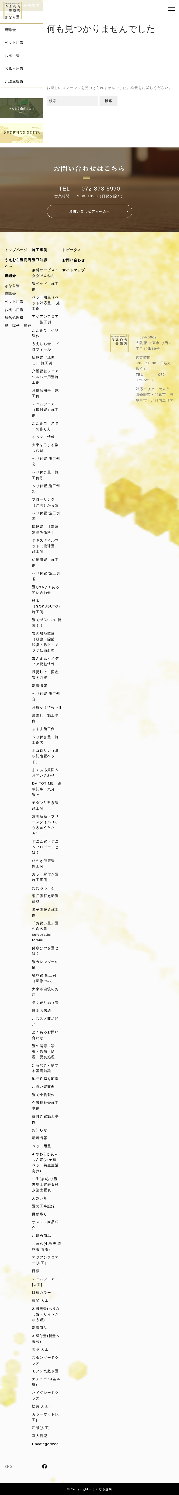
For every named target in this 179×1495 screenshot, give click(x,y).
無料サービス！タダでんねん (45, 272)
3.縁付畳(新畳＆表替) (46, 1338)
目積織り (39, 1214)
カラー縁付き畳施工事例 (45, 877)
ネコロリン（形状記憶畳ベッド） (45, 756)
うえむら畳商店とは (18, 262)
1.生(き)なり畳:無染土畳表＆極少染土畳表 (45, 1184)
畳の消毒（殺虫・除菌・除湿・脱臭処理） (45, 1051)
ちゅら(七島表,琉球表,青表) (46, 1246)
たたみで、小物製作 (45, 333)
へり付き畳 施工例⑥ (45, 475)
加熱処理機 (14, 318)
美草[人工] (41, 1349)
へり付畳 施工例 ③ (47, 696)
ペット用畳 (14, 42)
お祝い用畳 (14, 310)
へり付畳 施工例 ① (47, 488)
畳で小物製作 (43, 1095)
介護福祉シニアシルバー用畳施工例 (45, 376)
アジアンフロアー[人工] (45, 1260)
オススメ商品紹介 (45, 1224)
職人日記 (39, 1436)
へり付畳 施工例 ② (47, 461)
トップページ (16, 250)
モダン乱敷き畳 (45, 1371)
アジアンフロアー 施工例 (45, 319)
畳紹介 (10, 276)
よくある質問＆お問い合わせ (45, 772)
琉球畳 (10, 30)
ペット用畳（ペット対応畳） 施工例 (46, 303)
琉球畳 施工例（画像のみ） (44, 978)
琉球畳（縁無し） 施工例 (43, 360)
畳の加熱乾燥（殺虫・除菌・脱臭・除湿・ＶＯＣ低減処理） (45, 641)
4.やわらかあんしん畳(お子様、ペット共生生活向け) (46, 1162)
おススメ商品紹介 (45, 1021)
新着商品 (39, 1328)
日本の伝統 (41, 1011)
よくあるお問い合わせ (45, 1035)
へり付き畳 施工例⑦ (45, 739)
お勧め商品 (41, 1236)
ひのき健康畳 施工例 (45, 863)
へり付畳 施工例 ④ (47, 576)
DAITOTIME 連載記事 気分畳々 (46, 789)
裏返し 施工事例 (45, 718)
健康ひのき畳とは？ (45, 951)
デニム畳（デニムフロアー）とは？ (45, 847)
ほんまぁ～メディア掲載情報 (45, 661)
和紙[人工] (41, 1428)
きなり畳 (12, 286)
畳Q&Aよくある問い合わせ (45, 589)
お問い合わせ (73, 260)
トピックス (71, 250)
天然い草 (39, 1198)
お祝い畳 (12, 56)
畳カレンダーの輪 (45, 964)
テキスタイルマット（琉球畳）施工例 (45, 546)
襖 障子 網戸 (18, 326)
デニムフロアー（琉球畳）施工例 (45, 409)
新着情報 (39, 1138)
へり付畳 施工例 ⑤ (47, 516)
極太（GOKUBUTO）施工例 (47, 606)
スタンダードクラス (45, 1360)
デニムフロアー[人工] (45, 1282)
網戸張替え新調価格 (45, 898)
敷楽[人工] (41, 1300)
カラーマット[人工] (46, 1417)
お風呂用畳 (14, 68)
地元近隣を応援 (45, 1079)
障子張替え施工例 (45, 912)
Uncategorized (45, 1444)
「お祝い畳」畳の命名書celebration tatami (45, 931)
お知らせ (39, 1130)
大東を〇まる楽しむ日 (45, 447)
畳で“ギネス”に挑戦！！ (47, 622)
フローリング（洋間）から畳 (45, 502)
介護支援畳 (14, 81)
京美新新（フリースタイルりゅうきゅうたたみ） (45, 824)
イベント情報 (43, 437)
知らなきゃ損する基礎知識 (45, 1068)
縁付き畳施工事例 (45, 1119)
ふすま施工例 (43, 729)
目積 (36, 1271)
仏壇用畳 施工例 (45, 562)
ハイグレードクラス (45, 1395)
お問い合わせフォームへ (89, 211)
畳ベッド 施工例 (45, 286)
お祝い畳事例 (43, 1087)
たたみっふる (43, 888)
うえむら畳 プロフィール (45, 346)
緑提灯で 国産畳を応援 (45, 674)
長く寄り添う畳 (45, 1002)
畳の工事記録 (43, 1206)
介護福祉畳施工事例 (45, 1105)
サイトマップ (73, 270)
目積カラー (41, 1292)
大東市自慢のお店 (45, 992)
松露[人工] (41, 1406)
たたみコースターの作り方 (45, 426)
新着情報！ (41, 686)
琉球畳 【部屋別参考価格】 (45, 529)
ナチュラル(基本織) (46, 1381)
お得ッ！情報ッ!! (46, 707)
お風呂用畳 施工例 (45, 393)
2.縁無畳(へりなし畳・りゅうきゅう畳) (46, 1314)
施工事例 (39, 250)
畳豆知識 (39, 260)
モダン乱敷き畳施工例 (45, 805)
